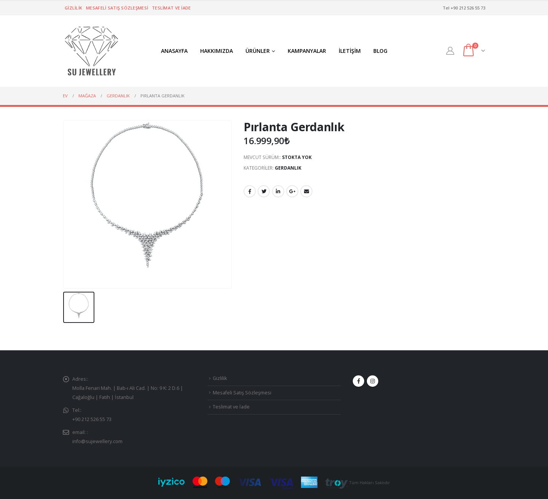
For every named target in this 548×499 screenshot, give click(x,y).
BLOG (380, 50)
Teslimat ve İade (171, 8)
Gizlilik (73, 8)
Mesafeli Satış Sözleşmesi (117, 8)
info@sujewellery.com (97, 441)
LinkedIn (278, 191)
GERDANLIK (288, 168)
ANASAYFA (174, 50)
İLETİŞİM (350, 50)
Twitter (264, 191)
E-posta (306, 191)
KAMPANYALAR (307, 50)
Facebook (250, 191)
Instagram (372, 381)
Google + (292, 191)
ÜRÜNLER (257, 50)
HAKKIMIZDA (216, 50)
